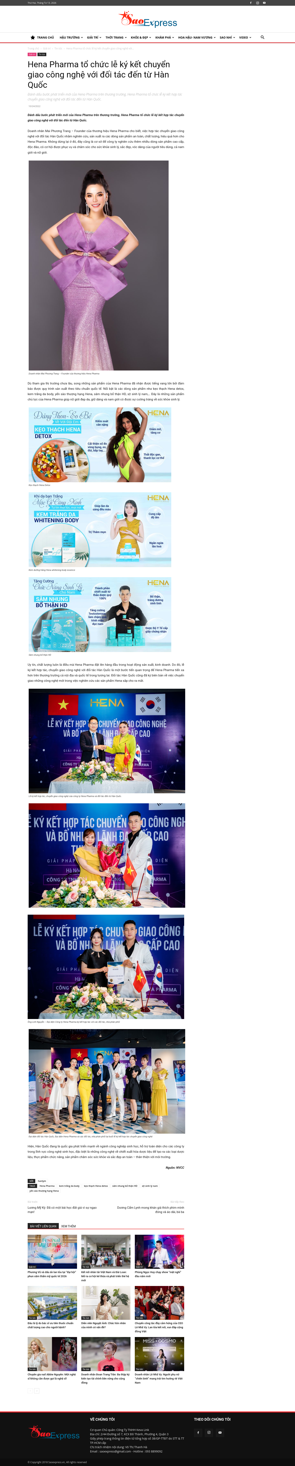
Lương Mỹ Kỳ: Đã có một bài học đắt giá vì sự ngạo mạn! (62, 1210)
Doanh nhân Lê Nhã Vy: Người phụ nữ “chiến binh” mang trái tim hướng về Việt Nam (159, 1378)
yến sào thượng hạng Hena (44, 1190)
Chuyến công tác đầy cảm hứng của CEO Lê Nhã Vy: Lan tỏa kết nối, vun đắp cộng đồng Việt (159, 1327)
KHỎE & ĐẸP (141, 37)
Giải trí (94, 37)
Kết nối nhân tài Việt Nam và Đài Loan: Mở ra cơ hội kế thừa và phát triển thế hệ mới (105, 1276)
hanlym (42, 1180)
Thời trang (116, 37)
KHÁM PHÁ (164, 37)
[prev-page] (30, 1390)
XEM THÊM (68, 1226)
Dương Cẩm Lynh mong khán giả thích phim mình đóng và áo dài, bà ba (150, 1210)
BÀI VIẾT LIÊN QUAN (43, 1226)
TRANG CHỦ (42, 37)
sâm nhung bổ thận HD (124, 1185)
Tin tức (58, 48)
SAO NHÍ (227, 37)
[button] (262, 38)
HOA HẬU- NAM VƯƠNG (197, 37)
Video (245, 37)
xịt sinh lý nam (150, 1185)
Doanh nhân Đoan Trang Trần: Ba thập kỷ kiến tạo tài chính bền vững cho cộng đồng (105, 1378)
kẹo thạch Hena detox (96, 1185)
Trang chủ (33, 48)
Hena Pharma (47, 1185)
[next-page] (36, 1390)
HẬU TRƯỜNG (71, 37)
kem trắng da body (69, 1185)
